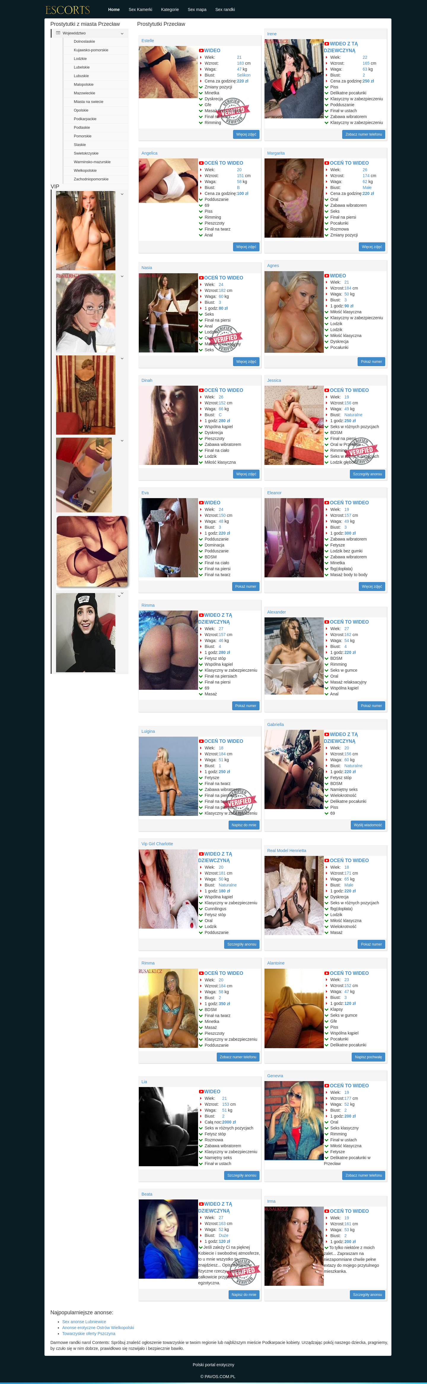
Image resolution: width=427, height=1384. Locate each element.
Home (114, 9)
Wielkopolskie (85, 171)
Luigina (148, 731)
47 (239, 69)
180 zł (224, 891)
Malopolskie (84, 84)
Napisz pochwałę (368, 1057)
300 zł (350, 533)
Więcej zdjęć (246, 134)
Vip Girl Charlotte (157, 843)
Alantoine (275, 963)
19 (347, 397)
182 (222, 290)
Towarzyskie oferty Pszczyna (88, 1333)
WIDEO (212, 50)
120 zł (350, 1003)
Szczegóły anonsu (367, 474)
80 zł (223, 308)
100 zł (242, 193)
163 (222, 1223)
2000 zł (229, 1122)
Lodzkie (80, 59)
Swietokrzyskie (86, 153)
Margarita (276, 153)
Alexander (276, 612)
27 (221, 628)
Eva (145, 492)
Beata (146, 1194)
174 (366, 175)
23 (347, 979)
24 (221, 284)
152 (222, 403)
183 (240, 63)
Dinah (146, 380)
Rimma (147, 605)
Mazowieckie (84, 93)
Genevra (275, 1075)
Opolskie (81, 110)
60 (221, 296)
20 (239, 169)
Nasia (146, 267)
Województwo (71, 33)
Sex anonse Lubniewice (84, 1321)
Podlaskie (82, 127)
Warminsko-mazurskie (92, 162)
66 (221, 408)
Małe (367, 187)
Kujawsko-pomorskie (91, 50)
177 (348, 1098)
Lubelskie (82, 67)
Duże (224, 1235)
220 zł (242, 81)
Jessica (274, 380)
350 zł (224, 1003)
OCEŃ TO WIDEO (223, 163)
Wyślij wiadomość (368, 825)
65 (347, 879)
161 (348, 1223)
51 (221, 759)
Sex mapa (197, 9)
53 (347, 1229)
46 (221, 640)
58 (239, 181)
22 (365, 57)
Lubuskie (81, 76)
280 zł (224, 420)
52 (347, 1104)
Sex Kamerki (140, 9)
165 (366, 63)
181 (222, 873)
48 (221, 521)
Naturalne (354, 414)
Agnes (273, 265)
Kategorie (170, 9)
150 (222, 515)
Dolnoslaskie (84, 41)
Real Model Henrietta (286, 850)
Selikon (244, 75)
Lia (144, 1081)
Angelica (149, 153)
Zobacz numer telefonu (363, 134)
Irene (272, 33)
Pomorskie (83, 136)
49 (347, 408)
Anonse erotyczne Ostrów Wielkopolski (98, 1327)
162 (348, 634)
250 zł (368, 81)
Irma (271, 1201)
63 (365, 69)
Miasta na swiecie (88, 102)
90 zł (349, 306)
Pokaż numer (371, 362)
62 (365, 181)
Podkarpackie (85, 119)
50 (347, 294)
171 (348, 873)
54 (347, 640)
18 (221, 748)
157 (348, 515)
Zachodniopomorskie (91, 179)
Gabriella (275, 724)
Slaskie (80, 145)
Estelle (147, 40)
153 (225, 1104)
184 (348, 288)
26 (365, 169)
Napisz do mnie (244, 825)
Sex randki (225, 9)
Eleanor (274, 492)
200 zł (350, 1116)
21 (239, 57)
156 (348, 403)
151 (240, 175)
